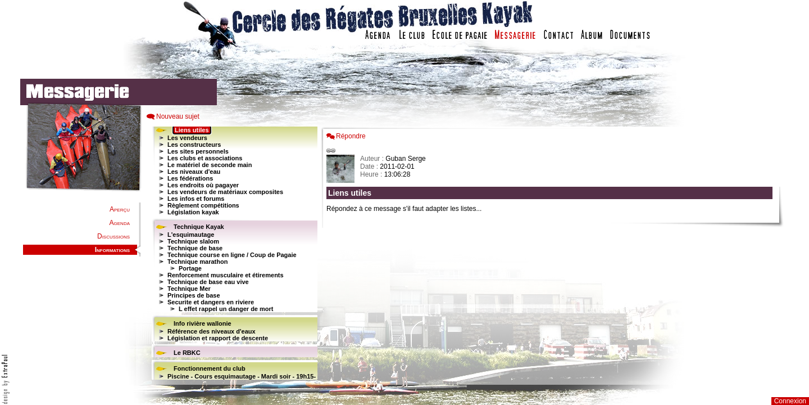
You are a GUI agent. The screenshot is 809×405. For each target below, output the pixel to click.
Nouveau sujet (177, 116)
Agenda (120, 223)
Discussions (113, 236)
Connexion (790, 401)
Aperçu (120, 209)
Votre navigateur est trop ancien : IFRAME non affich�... (552, 253)
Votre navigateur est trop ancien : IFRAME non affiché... (233, 253)
